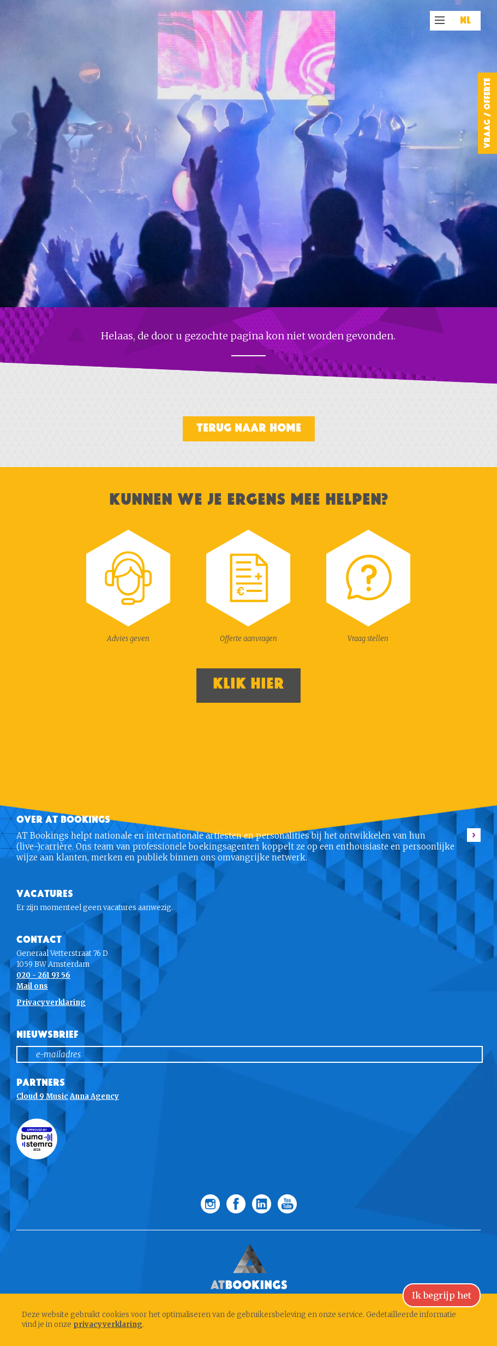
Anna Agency (94, 1096)
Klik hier (248, 684)
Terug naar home (248, 428)
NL (465, 21)
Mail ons (32, 986)
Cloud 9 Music (42, 1096)
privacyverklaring (107, 1324)
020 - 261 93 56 (43, 975)
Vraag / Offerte (487, 113)
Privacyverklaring (51, 1002)
